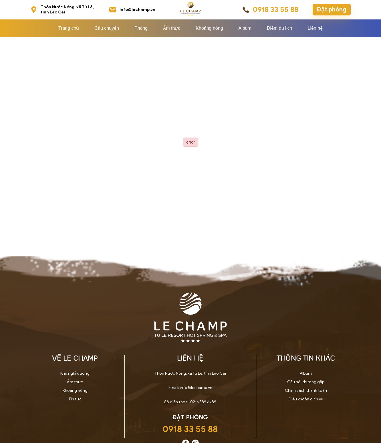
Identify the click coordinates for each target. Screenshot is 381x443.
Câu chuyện (106, 28)
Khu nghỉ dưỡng (75, 373)
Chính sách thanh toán (306, 390)
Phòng (141, 28)
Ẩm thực (171, 28)
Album (245, 28)
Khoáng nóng (209, 28)
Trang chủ (68, 28)
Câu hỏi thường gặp (306, 382)
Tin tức (75, 399)
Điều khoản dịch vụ (306, 399)
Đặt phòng (331, 9)
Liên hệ (315, 28)
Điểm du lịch (279, 28)
